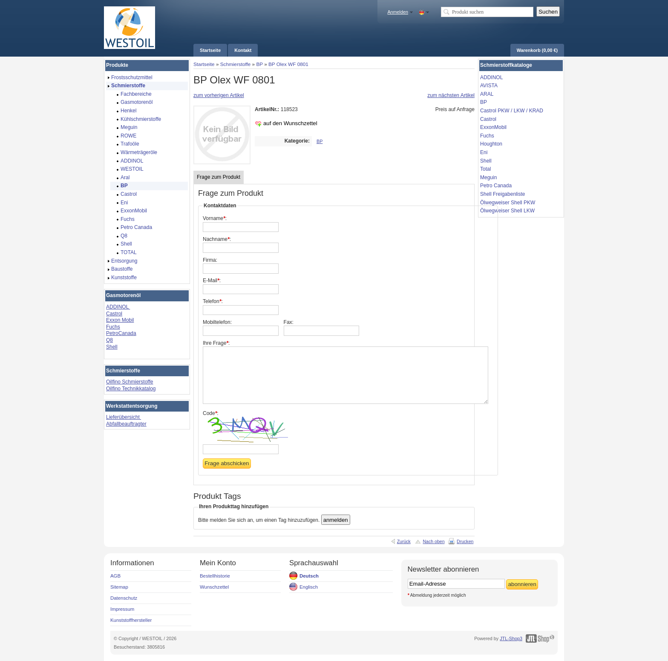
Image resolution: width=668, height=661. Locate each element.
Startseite (204, 64)
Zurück (404, 541)
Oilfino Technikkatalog (131, 389)
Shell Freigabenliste (502, 194)
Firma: (210, 260)
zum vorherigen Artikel (218, 95)
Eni (483, 152)
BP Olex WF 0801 (288, 64)
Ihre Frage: (216, 343)
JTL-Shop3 (511, 638)
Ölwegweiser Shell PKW (507, 203)
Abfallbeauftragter (126, 424)
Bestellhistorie (215, 575)
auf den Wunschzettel (290, 123)
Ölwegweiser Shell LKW (507, 211)
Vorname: (215, 218)
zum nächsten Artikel (451, 95)
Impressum (122, 609)
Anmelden (397, 11)
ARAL (486, 94)
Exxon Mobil (120, 320)
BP (259, 64)
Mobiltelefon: (217, 322)
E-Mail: (212, 280)
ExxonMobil (493, 127)
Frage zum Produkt (218, 177)
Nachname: (217, 239)
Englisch (308, 586)
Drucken (465, 541)
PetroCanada (121, 333)
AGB (115, 575)
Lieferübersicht (123, 417)
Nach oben (433, 541)
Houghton (491, 144)
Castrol (114, 314)
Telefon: (213, 301)
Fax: (289, 322)
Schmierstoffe (235, 64)
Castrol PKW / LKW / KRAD (511, 111)
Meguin (488, 177)
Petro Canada (496, 186)
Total (485, 169)
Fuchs (113, 327)
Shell (112, 347)
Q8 (109, 340)
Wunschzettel (214, 586)
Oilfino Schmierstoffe (129, 382)
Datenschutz (123, 598)
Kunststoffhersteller (131, 620)
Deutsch (309, 575)
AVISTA (489, 86)
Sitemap (119, 586)
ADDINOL (118, 307)
